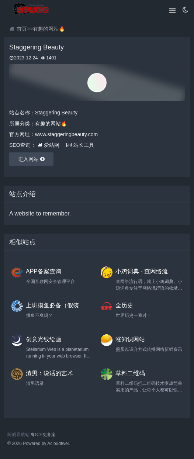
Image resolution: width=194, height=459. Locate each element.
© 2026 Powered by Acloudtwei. (38, 443)
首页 (22, 29)
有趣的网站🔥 (49, 29)
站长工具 (80, 145)
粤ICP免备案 (43, 434)
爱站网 (48, 145)
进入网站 (31, 159)
